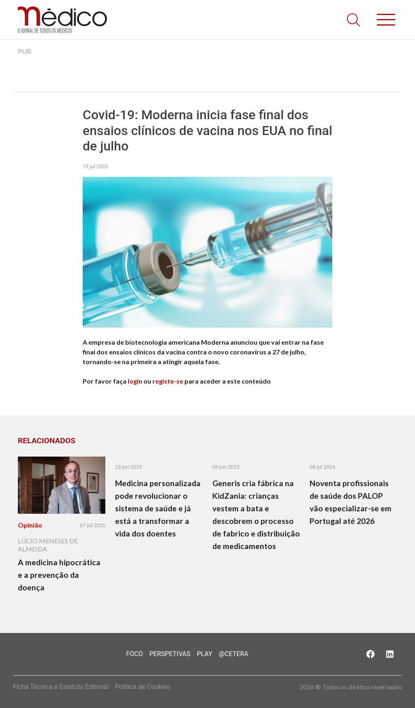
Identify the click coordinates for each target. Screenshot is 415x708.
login (135, 381)
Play (204, 654)
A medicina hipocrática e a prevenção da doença (59, 575)
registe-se (167, 381)
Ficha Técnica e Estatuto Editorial (61, 687)
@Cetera (233, 654)
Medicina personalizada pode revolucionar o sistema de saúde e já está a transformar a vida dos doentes (158, 508)
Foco (134, 654)
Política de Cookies (142, 687)
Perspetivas (169, 654)
